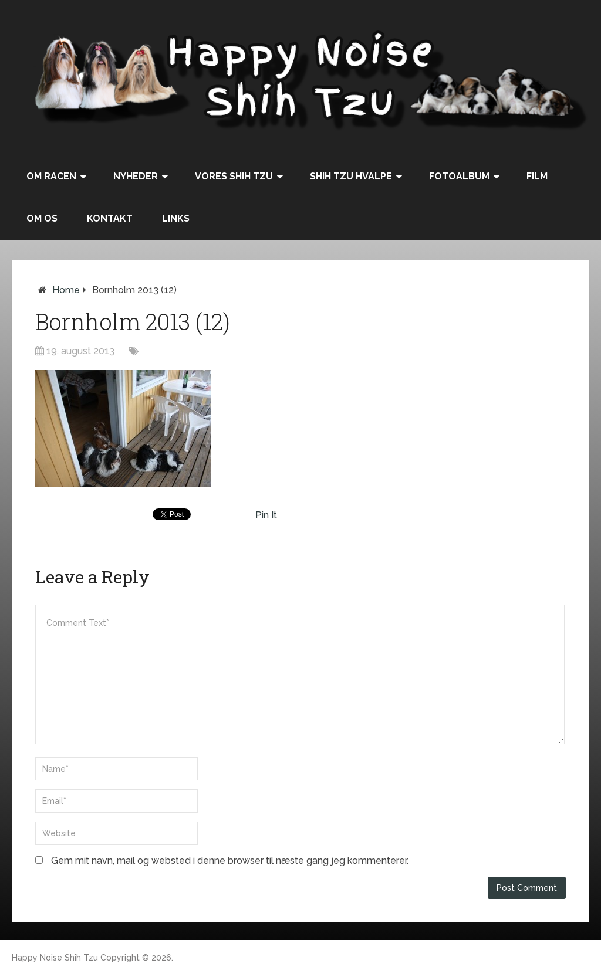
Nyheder (135, 176)
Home (66, 290)
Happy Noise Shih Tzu (55, 957)
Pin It (266, 515)
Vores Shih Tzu (234, 176)
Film (537, 176)
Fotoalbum (459, 176)
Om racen (51, 176)
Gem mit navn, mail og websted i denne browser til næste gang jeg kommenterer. (229, 860)
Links (176, 218)
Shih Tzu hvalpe (351, 176)
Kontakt (110, 218)
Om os (42, 218)
